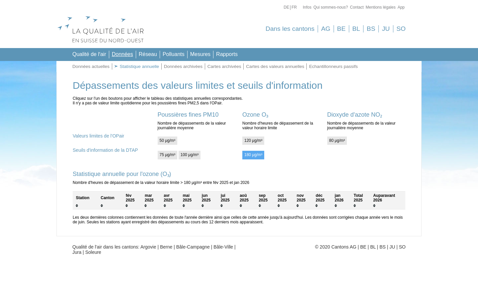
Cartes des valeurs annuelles (275, 66)
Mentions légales (381, 7)
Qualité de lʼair (89, 54)
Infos (307, 7)
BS (371, 28)
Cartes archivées (224, 66)
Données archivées (183, 66)
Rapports (227, 54)
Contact (356, 7)
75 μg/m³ (168, 154)
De (286, 7)
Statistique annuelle (139, 66)
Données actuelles (91, 66)
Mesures (200, 54)
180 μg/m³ (253, 154)
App (401, 7)
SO (401, 28)
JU (386, 28)
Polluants (174, 54)
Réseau (148, 54)
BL (356, 28)
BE (341, 28)
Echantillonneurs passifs (333, 66)
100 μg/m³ (190, 154)
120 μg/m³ (253, 140)
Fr (294, 7)
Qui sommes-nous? (330, 7)
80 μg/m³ (337, 140)
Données (122, 54)
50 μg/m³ (168, 140)
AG (325, 28)
